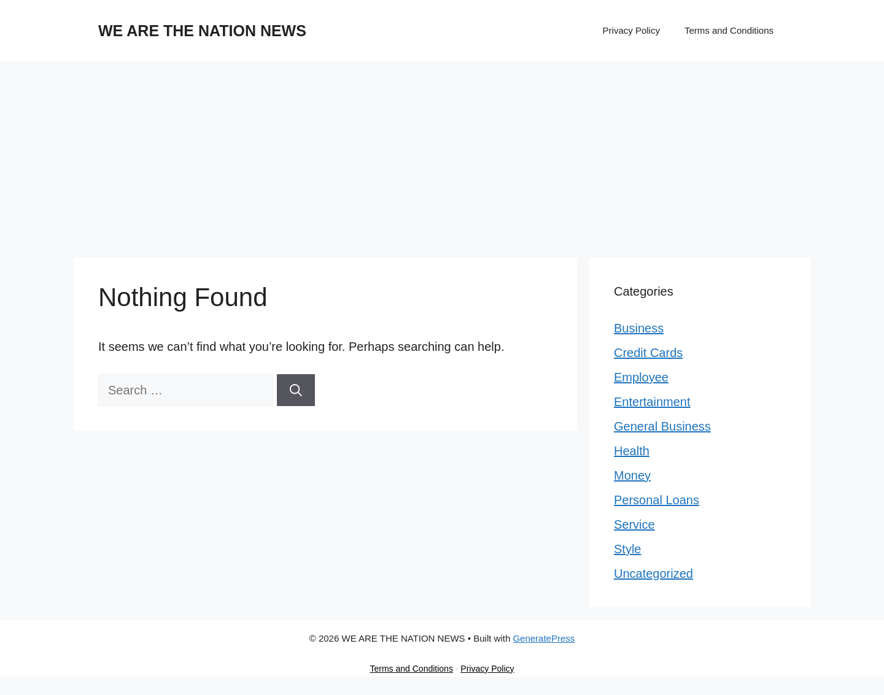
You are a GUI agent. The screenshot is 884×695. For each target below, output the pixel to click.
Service (634, 524)
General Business (662, 426)
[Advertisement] (442, 153)
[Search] (296, 390)
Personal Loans (656, 500)
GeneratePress (544, 638)
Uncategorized (653, 573)
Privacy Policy (631, 30)
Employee (641, 377)
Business (639, 328)
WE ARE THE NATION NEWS (202, 30)
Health (631, 451)
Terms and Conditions (729, 30)
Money (632, 475)
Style (627, 549)
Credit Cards (648, 352)
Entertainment (652, 402)
